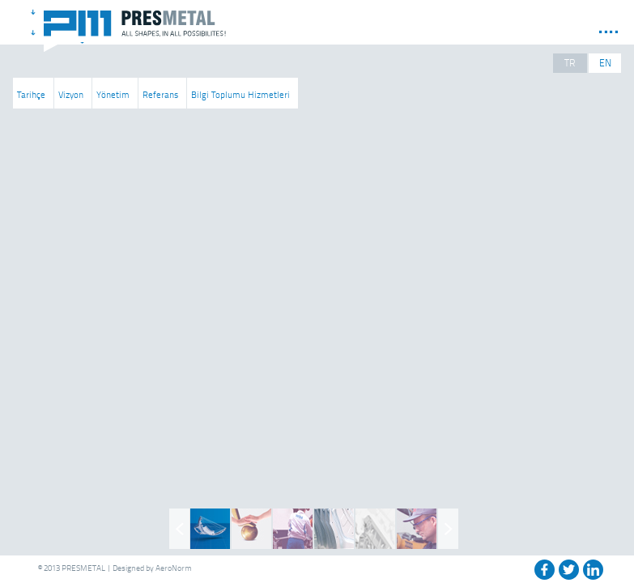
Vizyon (70, 94)
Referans (160, 94)
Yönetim (113, 94)
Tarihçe (31, 94)
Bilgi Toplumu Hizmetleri (240, 94)
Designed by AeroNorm (152, 567)
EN (605, 63)
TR (570, 63)
